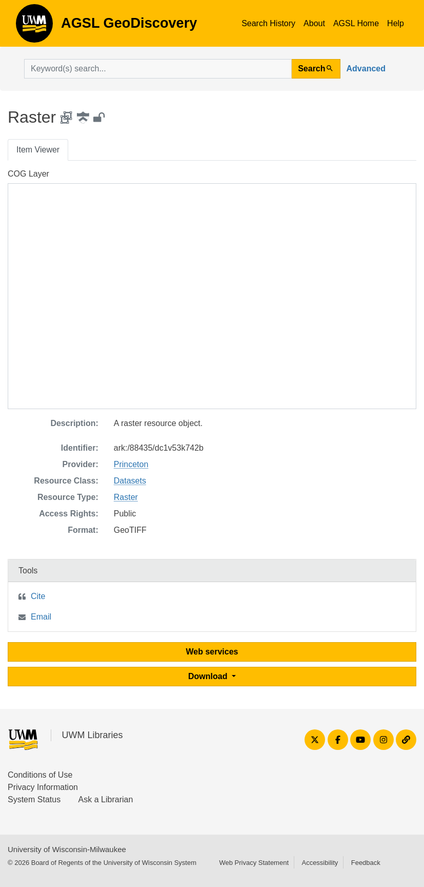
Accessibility (319, 862)
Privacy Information (43, 787)
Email (41, 616)
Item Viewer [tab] (37, 149)
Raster (126, 497)
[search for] (158, 69)
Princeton (131, 464)
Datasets (130, 480)
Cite (38, 596)
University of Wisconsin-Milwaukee (67, 849)
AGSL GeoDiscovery (34, 26)
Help (395, 23)
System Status (34, 799)
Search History (268, 23)
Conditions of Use (40, 774)
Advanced (366, 68)
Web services (212, 651)
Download (209, 676)
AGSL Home (356, 23)
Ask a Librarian (105, 799)
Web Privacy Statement (254, 862)
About (314, 23)
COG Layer (28, 173)
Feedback (365, 862)
